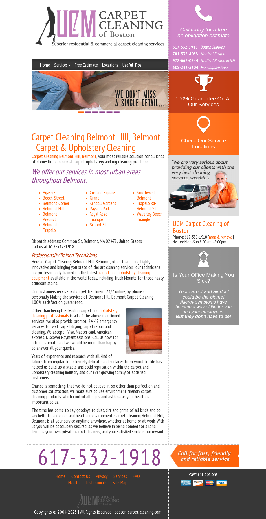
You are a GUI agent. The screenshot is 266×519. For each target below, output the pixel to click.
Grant (94, 198)
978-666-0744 (185, 60)
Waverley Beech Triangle (149, 216)
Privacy (101, 476)
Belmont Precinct (50, 216)
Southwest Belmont (146, 195)
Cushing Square (102, 192)
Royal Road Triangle (98, 216)
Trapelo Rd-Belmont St (146, 206)
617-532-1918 (185, 47)
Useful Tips (132, 65)
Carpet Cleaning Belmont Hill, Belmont (64, 156)
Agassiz (49, 192)
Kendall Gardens (103, 203)
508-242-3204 (185, 67)
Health (74, 482)
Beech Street (54, 198)
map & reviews (221, 237)
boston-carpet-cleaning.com (138, 512)
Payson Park (100, 209)
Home (45, 65)
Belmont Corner (56, 203)
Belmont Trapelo (50, 227)
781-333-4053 (185, 54)
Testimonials (96, 482)
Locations (110, 65)
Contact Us (80, 476)
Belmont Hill (53, 209)
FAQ (136, 476)
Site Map (120, 482)
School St (98, 225)
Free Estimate (86, 65)
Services (62, 65)
